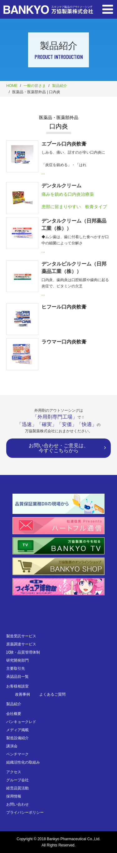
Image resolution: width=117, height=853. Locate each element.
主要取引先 (15, 668)
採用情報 (13, 796)
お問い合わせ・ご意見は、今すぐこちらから (59, 448)
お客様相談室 (17, 686)
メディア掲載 (17, 730)
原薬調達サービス (21, 644)
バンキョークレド (21, 722)
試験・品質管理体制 (23, 652)
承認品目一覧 (17, 676)
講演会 (11, 746)
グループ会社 (17, 780)
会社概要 (13, 714)
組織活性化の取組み (23, 762)
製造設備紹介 (17, 738)
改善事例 (22, 694)
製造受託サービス (21, 636)
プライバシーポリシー (25, 812)
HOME (11, 86)
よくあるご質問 (52, 694)
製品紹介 (59, 86)
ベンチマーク (17, 754)
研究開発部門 (17, 660)
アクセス (13, 772)
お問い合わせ (17, 804)
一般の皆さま (34, 86)
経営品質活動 (17, 788)
